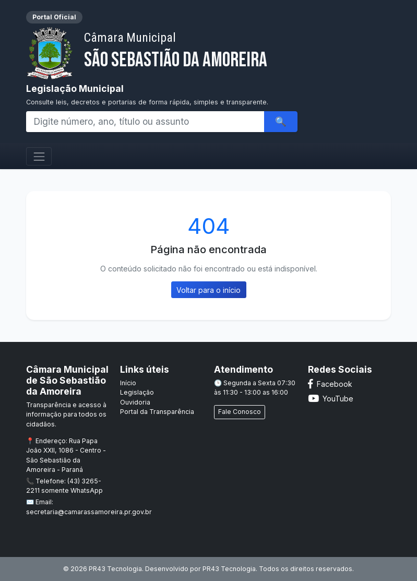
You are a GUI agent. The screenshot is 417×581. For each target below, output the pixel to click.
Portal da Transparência (157, 412)
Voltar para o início (208, 290)
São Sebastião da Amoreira (175, 51)
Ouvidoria (135, 402)
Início (128, 383)
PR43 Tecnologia (229, 569)
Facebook (330, 384)
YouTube (330, 398)
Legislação (137, 392)
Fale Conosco (239, 412)
